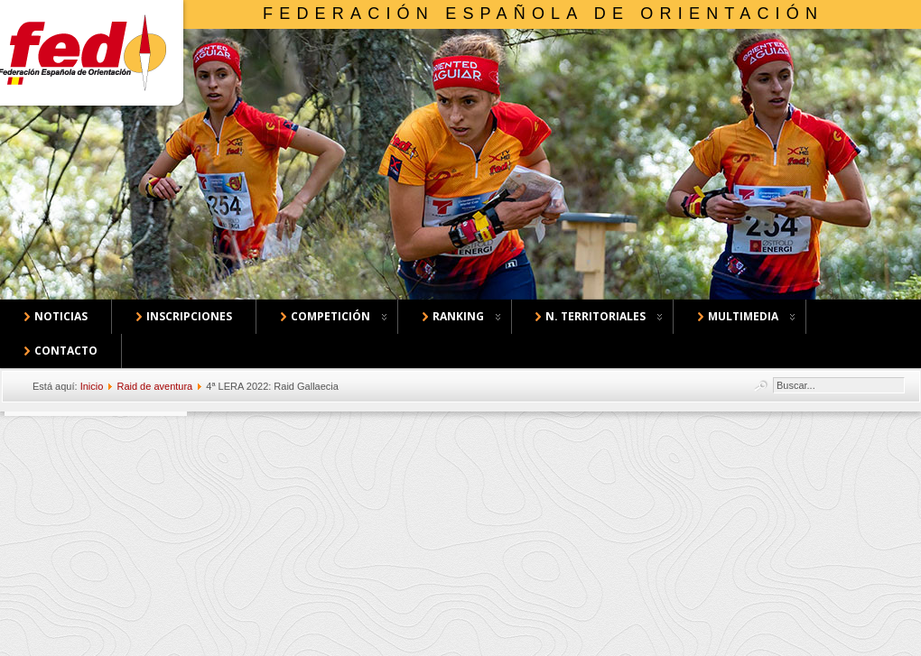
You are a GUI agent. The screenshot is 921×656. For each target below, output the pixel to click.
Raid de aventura (154, 386)
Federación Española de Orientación (543, 14)
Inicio (92, 386)
